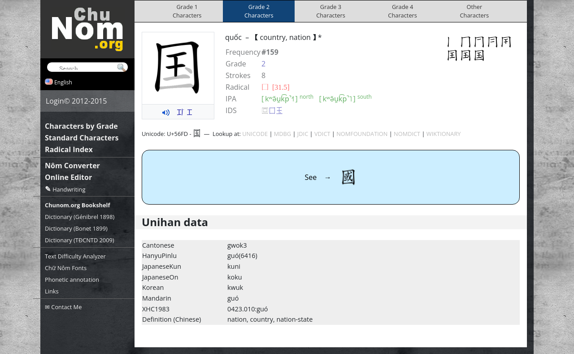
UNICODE (255, 134)
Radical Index (69, 149)
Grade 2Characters (259, 11)
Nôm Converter (72, 165)
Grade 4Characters (402, 11)
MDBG (282, 134)
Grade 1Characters (187, 11)
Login (55, 101)
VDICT (322, 134)
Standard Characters (81, 138)
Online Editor (68, 177)
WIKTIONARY (443, 134)
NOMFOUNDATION (361, 134)
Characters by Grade (81, 126)
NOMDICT (407, 134)
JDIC (302, 134)
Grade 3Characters (330, 11)
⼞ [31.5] (275, 87)
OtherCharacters (474, 11)
